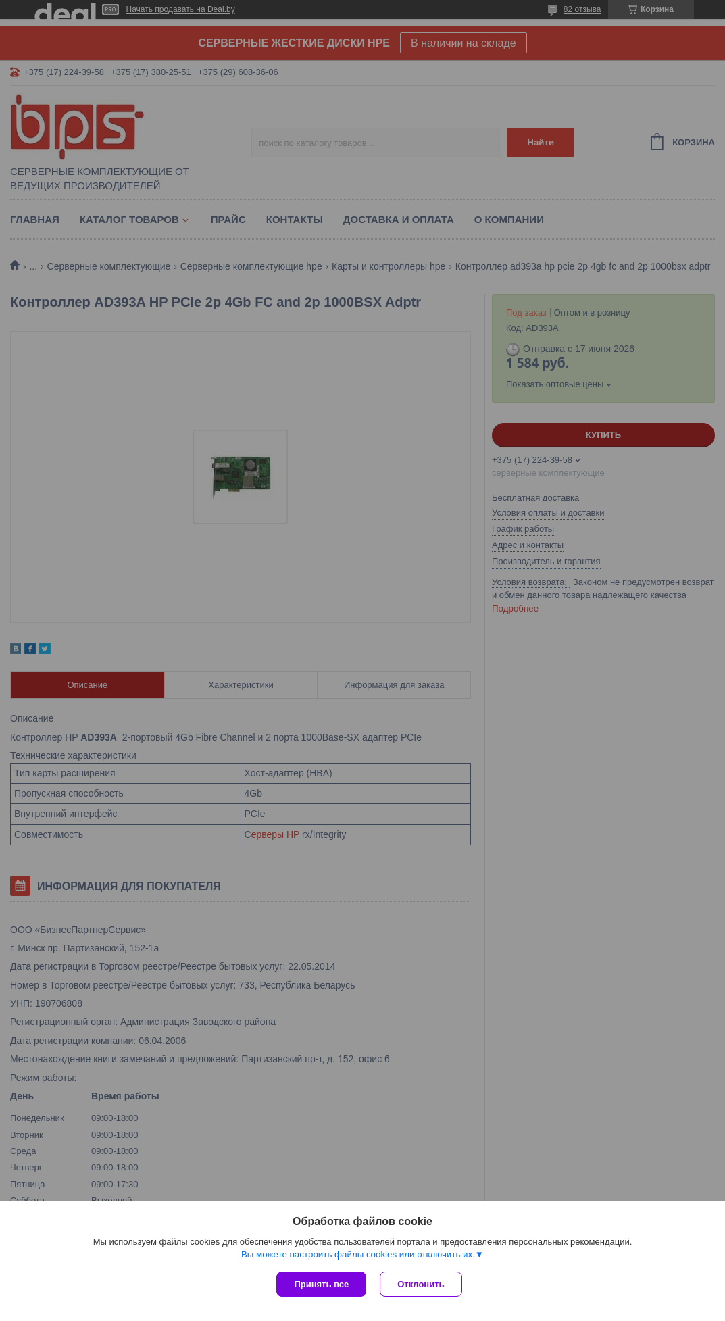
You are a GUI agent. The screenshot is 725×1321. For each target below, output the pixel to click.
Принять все (321, 1284)
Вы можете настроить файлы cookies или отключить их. (358, 1254)
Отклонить (420, 1284)
